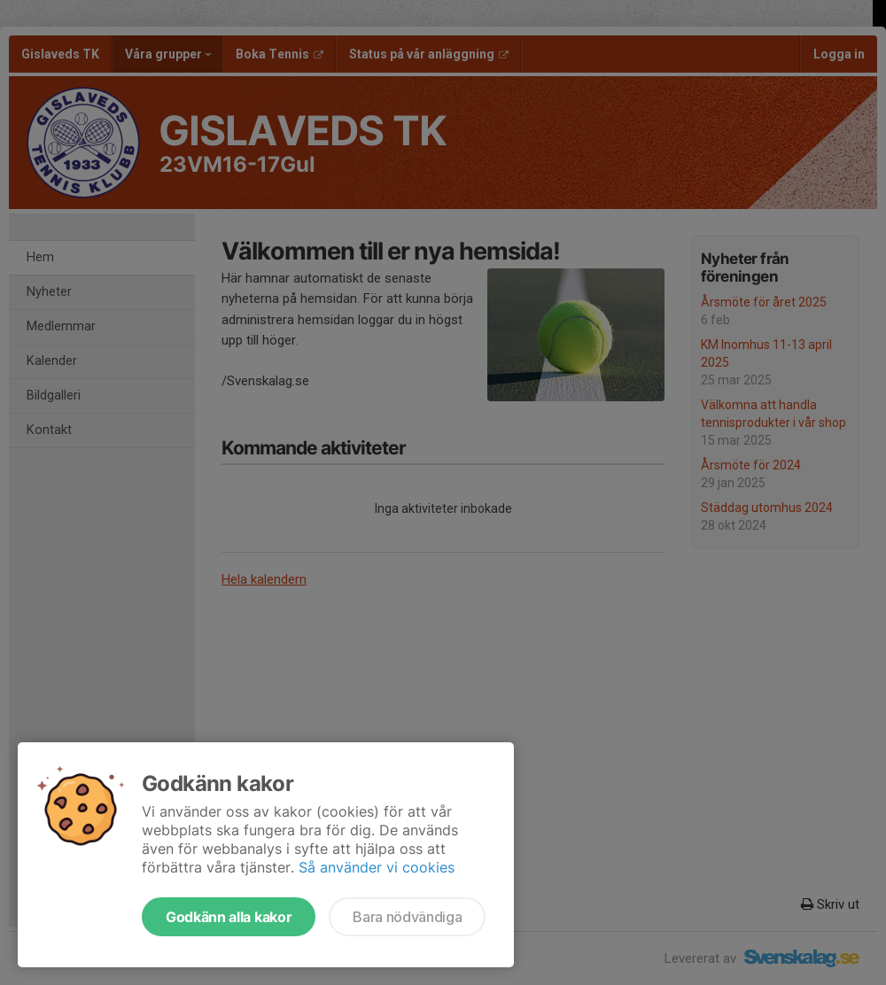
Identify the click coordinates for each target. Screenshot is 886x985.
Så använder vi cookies (377, 867)
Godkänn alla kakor (228, 917)
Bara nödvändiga (407, 917)
